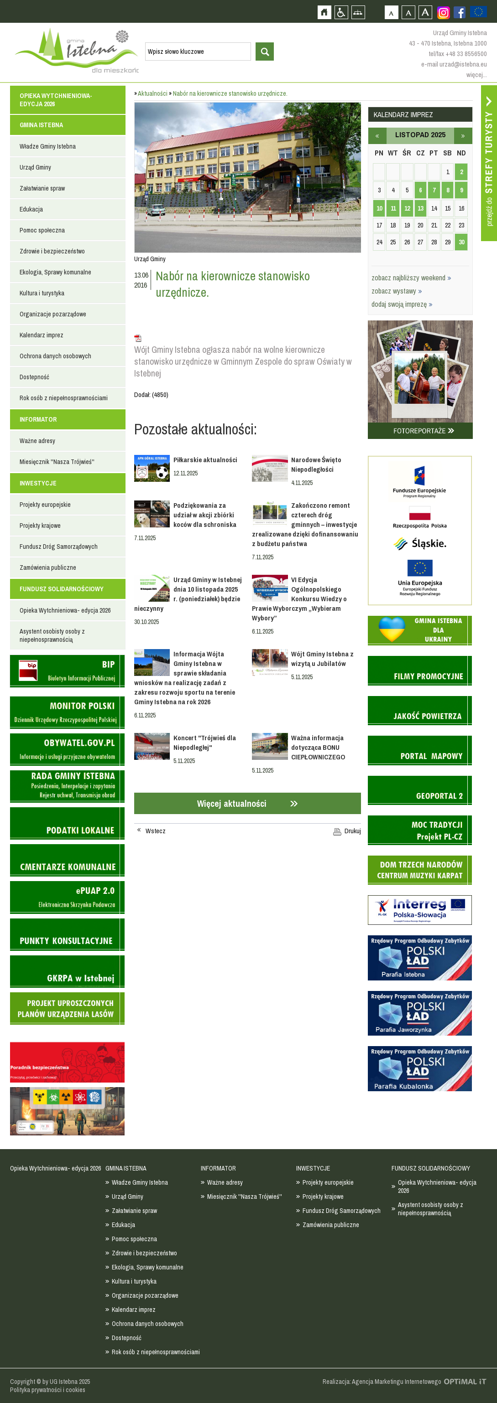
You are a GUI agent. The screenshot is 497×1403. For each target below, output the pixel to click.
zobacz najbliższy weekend (411, 277)
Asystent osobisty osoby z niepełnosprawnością (52, 635)
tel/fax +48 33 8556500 (458, 53)
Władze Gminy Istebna (48, 146)
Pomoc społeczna (42, 230)
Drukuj (353, 831)
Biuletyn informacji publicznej (67, 671)
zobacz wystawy (396, 291)
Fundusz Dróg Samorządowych (59, 546)
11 (393, 208)
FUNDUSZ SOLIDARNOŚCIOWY (62, 589)
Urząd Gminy (35, 167)
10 (379, 208)
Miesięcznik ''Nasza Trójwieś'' (57, 462)
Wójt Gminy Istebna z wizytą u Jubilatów (322, 658)
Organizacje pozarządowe (53, 314)
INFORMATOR (38, 419)
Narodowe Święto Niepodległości (316, 464)
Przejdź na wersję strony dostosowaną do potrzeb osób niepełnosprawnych (341, 12)
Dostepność (34, 377)
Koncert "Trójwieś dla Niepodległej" (204, 742)
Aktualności (152, 93)
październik (377, 136)
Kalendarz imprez (41, 335)
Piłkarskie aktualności (205, 459)
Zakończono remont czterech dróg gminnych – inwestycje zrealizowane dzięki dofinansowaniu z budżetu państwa (305, 524)
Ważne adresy (37, 441)
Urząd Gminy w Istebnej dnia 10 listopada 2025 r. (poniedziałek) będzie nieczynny (188, 594)
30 (461, 242)
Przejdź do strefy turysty (489, 163)
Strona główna (324, 12)
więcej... (476, 74)
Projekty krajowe (40, 525)
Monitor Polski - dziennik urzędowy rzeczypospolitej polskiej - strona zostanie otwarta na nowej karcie (67, 712)
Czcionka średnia (408, 12)
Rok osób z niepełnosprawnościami (64, 398)
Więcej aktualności (232, 803)
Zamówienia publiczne (48, 567)
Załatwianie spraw (42, 188)
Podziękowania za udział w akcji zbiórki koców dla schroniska (204, 514)
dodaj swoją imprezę (402, 304)
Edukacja (31, 209)
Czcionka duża (425, 12)
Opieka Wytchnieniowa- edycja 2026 (56, 100)
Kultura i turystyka (42, 293)
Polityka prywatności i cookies (47, 1390)
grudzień (463, 136)
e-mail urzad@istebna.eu (454, 64)
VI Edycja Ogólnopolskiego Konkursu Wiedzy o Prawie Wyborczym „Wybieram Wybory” (299, 599)
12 (407, 208)
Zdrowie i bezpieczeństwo (52, 251)
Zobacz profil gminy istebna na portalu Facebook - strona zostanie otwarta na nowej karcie (460, 12)
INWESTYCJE (38, 483)
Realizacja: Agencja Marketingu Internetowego (382, 1381)
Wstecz (156, 831)
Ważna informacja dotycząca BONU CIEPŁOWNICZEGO (319, 747)
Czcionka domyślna (391, 12)
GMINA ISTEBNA (41, 125)
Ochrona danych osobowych (55, 356)
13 (420, 208)
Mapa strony (358, 12)
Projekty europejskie (45, 504)
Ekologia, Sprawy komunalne (55, 272)
